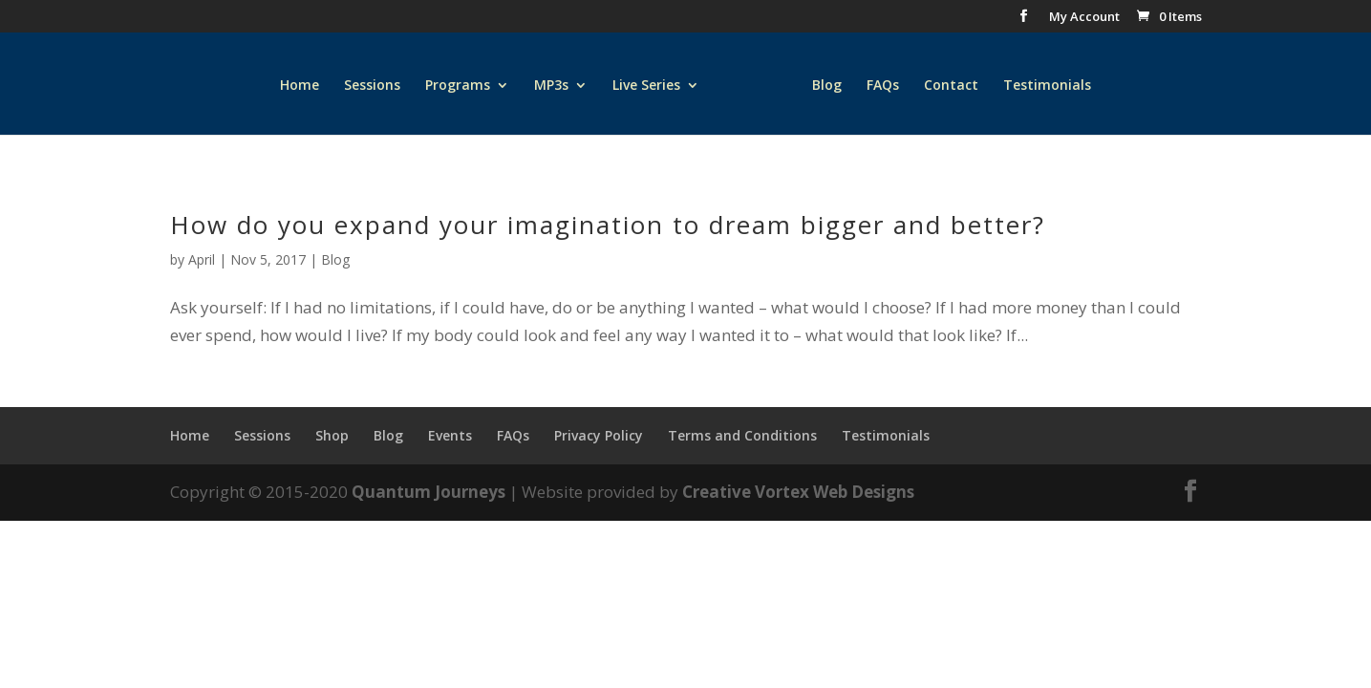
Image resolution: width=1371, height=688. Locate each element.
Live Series (646, 86)
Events (450, 435)
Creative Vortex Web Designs (798, 492)
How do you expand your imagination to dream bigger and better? (607, 224)
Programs (457, 86)
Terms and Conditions (742, 435)
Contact (951, 86)
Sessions (372, 86)
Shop (332, 435)
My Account (1084, 18)
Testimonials (1047, 86)
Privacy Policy (598, 435)
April (201, 259)
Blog (827, 86)
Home (299, 86)
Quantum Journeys (428, 492)
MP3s (551, 86)
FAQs (883, 86)
